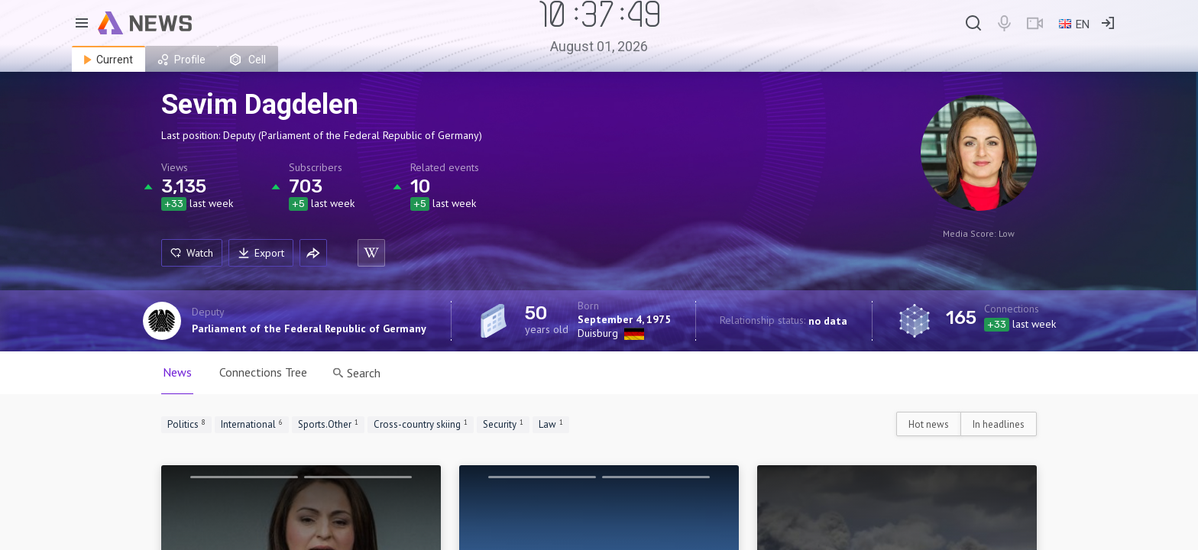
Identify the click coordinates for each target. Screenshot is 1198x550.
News (177, 372)
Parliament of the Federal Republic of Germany (309, 328)
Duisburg (598, 333)
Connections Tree (263, 372)
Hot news (928, 424)
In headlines (999, 424)
